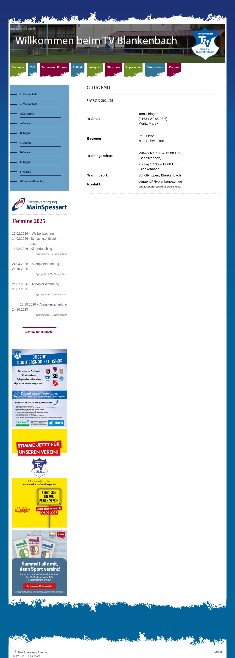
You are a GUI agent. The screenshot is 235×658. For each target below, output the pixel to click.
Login (218, 651)
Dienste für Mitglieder (39, 331)
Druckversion (24, 652)
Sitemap (43, 652)
